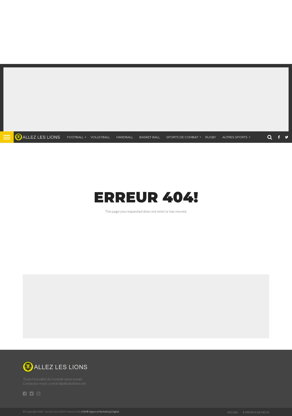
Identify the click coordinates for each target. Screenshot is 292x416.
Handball (124, 137)
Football (75, 137)
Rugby (210, 137)
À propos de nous (256, 412)
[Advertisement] (137, 32)
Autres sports (235, 137)
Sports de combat (182, 137)
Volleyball (100, 137)
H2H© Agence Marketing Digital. (100, 411)
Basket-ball (149, 137)
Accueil (232, 412)
